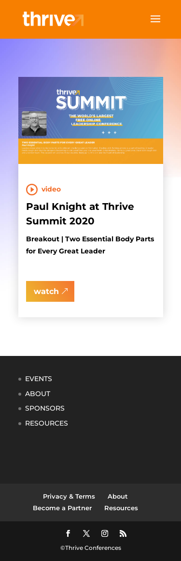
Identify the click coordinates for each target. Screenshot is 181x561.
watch (46, 291)
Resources (121, 508)
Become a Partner (62, 508)
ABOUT (37, 393)
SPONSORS (45, 408)
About (118, 496)
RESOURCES (46, 423)
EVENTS (38, 378)
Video (51, 189)
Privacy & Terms (69, 496)
